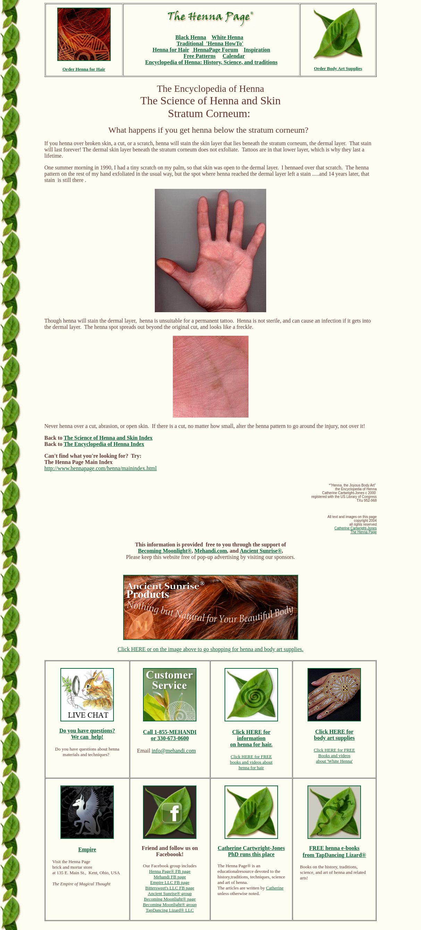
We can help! (87, 737)
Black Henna (190, 37)
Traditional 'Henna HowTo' (210, 43)
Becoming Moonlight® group (170, 904)
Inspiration (257, 50)
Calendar (233, 56)
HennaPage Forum (215, 50)
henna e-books (343, 848)
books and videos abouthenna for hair (251, 765)
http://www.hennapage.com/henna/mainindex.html (100, 468)
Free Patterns (200, 56)
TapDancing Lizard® (340, 855)
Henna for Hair (171, 50)
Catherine (275, 887)
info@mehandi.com (174, 751)
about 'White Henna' (334, 761)
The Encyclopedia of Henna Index (104, 444)
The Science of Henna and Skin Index (108, 438)
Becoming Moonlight (163, 899)
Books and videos (334, 755)
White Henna (227, 37)
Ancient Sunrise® (261, 551)
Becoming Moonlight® (165, 551)
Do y (64, 731)
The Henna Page (364, 532)
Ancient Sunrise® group (170, 893)
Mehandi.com (210, 551)
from (309, 855)
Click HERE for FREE (251, 756)
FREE (317, 848)
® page (189, 899)
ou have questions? (92, 731)
